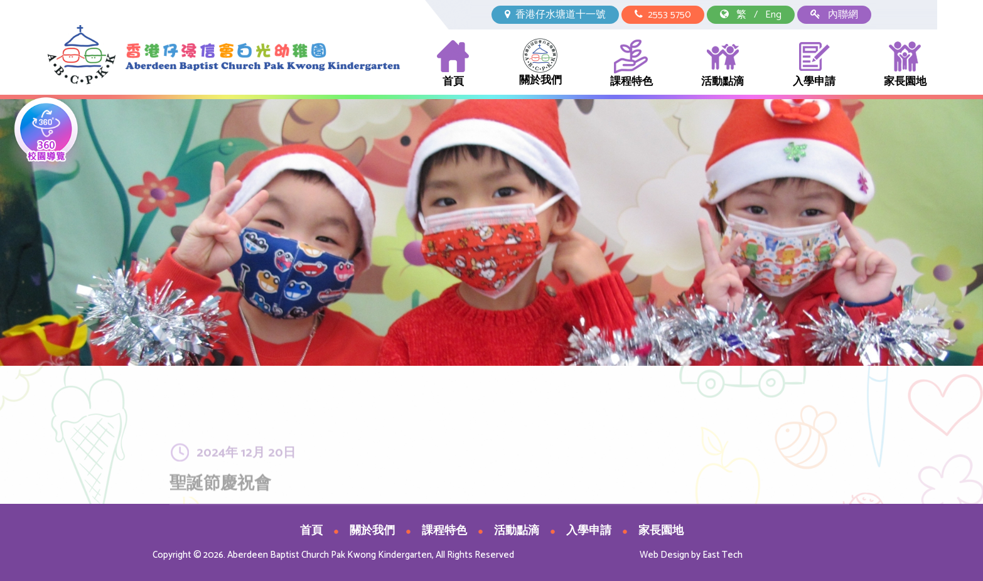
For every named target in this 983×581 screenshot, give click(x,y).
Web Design (664, 555)
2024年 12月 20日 (246, 470)
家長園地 (905, 64)
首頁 (453, 64)
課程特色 (631, 64)
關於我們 (540, 63)
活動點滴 (722, 64)
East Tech (722, 555)
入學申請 (814, 64)
